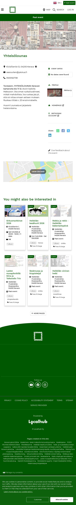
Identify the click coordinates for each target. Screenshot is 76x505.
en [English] (57, 2)
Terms (59, 400)
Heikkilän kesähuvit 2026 (42, 445)
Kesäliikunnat (19, 454)
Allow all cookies (62, 499)
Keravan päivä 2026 (11, 442)
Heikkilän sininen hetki (52, 454)
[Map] (47, 10)
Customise (37, 499)
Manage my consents (14, 472)
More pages (39, 313)
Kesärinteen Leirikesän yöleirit (50, 447)
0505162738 (12, 78)
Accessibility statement (42, 400)
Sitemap (69, 400)
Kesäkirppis (60, 442)
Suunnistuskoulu (9, 461)
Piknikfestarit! (26, 445)
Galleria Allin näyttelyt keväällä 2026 (24, 447)
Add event (70, 3)
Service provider (39, 405)
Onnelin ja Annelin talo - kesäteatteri (36, 456)
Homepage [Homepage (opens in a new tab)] (54, 105)
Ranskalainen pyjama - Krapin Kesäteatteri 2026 (54, 461)
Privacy (7, 400)
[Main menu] (2, 10)
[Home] (12, 10)
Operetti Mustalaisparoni (26, 461)
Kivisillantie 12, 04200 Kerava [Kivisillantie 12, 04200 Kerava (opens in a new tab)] (20, 67)
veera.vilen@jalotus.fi (16, 72)
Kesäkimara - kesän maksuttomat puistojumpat (37, 442)
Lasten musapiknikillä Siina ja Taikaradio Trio (55, 459)
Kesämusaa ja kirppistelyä (37, 463)
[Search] (58, 10)
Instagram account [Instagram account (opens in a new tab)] (54, 114)
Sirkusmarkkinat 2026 (34, 454)
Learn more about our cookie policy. (18, 492)
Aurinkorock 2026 (30, 452)
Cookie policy (21, 400)
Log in (70, 10)
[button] (60, 151)
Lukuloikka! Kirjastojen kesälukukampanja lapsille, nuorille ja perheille (39, 449)
